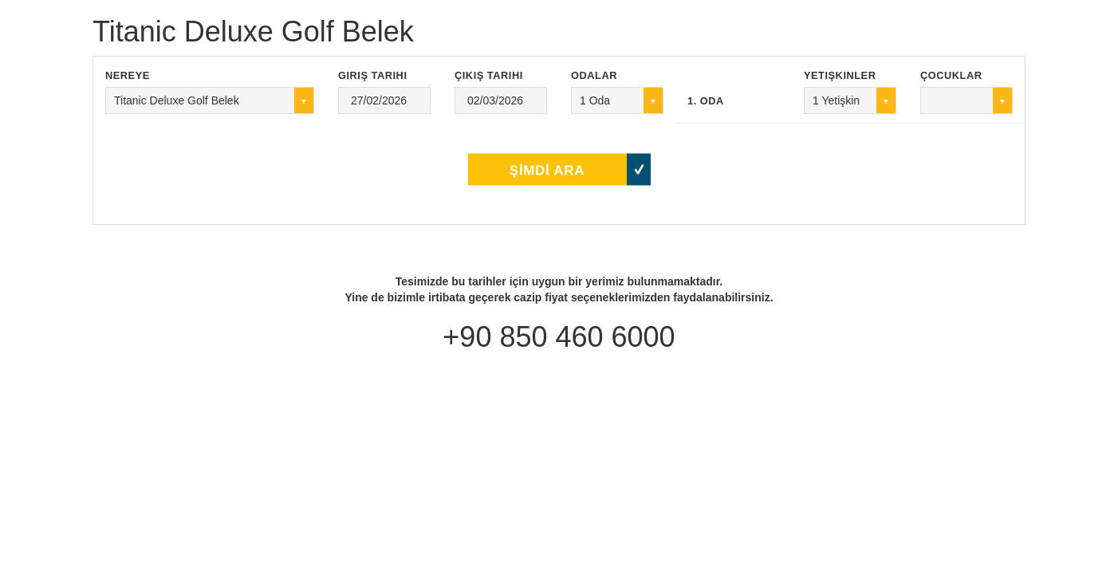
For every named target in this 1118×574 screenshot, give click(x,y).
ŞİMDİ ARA (547, 163)
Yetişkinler (840, 75)
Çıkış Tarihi (489, 75)
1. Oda (705, 101)
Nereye (127, 75)
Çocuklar (951, 75)
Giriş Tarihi (372, 75)
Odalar (594, 75)
